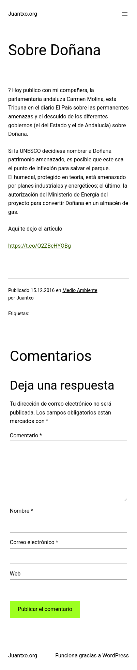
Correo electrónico (34, 542)
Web (15, 573)
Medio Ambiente (79, 290)
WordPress (115, 655)
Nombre (21, 511)
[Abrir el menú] (125, 14)
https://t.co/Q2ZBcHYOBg (39, 246)
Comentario (26, 435)
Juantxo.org (22, 14)
